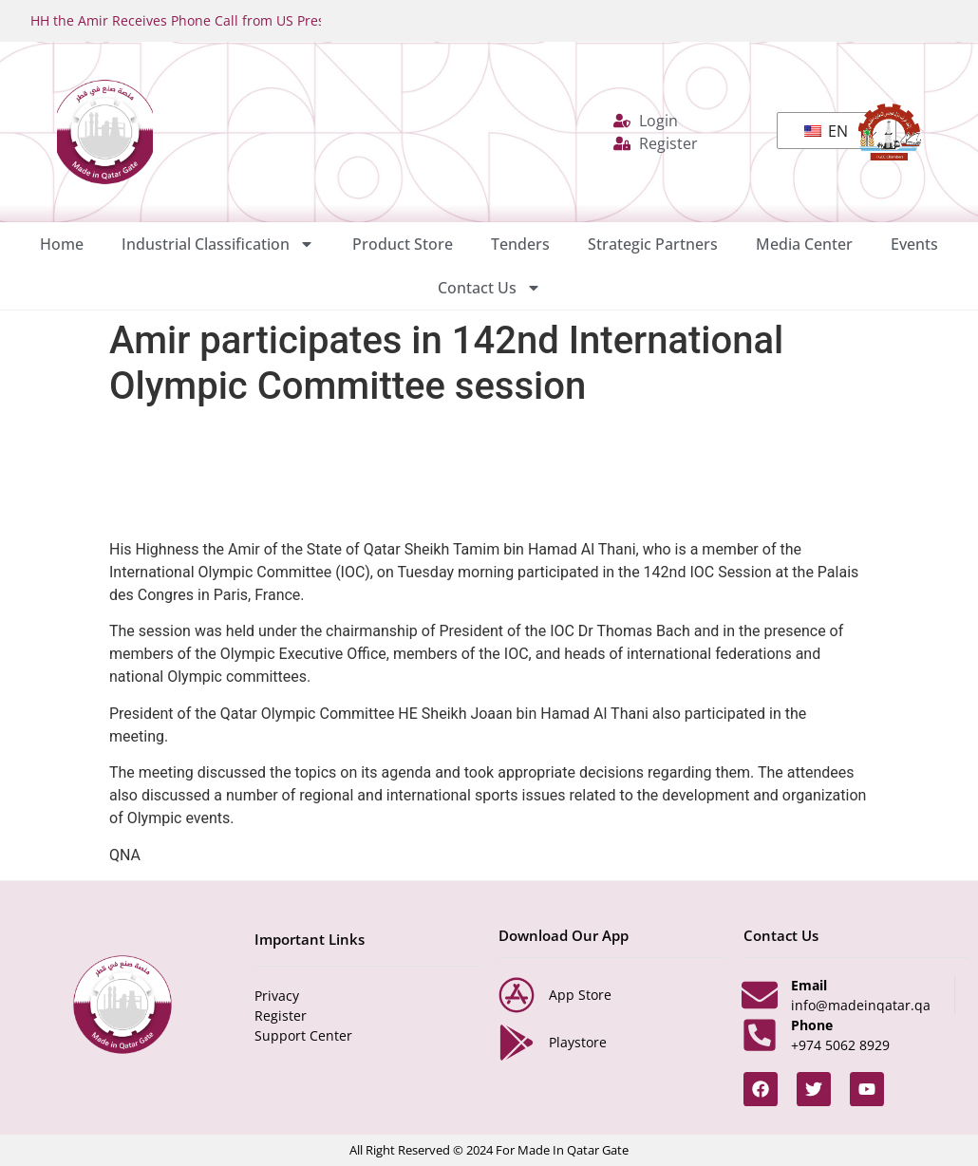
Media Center (804, 244)
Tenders (520, 244)
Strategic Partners (653, 244)
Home (62, 244)
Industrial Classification (218, 244)
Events (914, 244)
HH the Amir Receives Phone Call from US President (199, 20)
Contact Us (489, 288)
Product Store (402, 244)
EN (826, 131)
